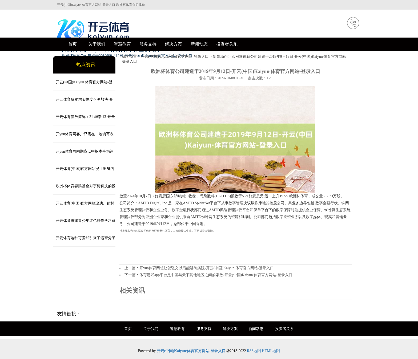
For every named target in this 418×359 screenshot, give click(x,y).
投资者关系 (227, 44)
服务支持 (147, 44)
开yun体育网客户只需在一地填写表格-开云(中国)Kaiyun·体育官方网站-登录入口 (84, 137)
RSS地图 (254, 351)
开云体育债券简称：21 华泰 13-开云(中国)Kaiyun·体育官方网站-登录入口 (84, 120)
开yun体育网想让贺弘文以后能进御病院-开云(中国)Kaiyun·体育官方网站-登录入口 (206, 268)
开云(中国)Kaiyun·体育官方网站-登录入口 (175, 57)
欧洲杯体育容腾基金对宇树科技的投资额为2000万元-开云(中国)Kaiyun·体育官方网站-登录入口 (84, 189)
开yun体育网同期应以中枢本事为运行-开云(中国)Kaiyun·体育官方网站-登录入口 (84, 154)
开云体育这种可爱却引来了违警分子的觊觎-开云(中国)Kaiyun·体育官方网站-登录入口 (84, 241)
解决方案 (173, 44)
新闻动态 (199, 44)
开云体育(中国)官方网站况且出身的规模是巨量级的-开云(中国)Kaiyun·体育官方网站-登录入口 (83, 172)
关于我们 (96, 44)
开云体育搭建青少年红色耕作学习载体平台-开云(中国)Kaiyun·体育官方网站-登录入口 (84, 224)
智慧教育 (122, 44)
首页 (72, 44)
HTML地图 (271, 351)
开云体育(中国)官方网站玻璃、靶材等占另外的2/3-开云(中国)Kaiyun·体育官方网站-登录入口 (84, 206)
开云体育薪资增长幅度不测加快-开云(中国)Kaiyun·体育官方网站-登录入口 (83, 102)
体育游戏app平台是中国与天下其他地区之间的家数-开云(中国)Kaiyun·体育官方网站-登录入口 (215, 275)
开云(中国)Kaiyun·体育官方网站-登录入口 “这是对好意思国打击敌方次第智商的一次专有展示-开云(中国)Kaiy (83, 85)
